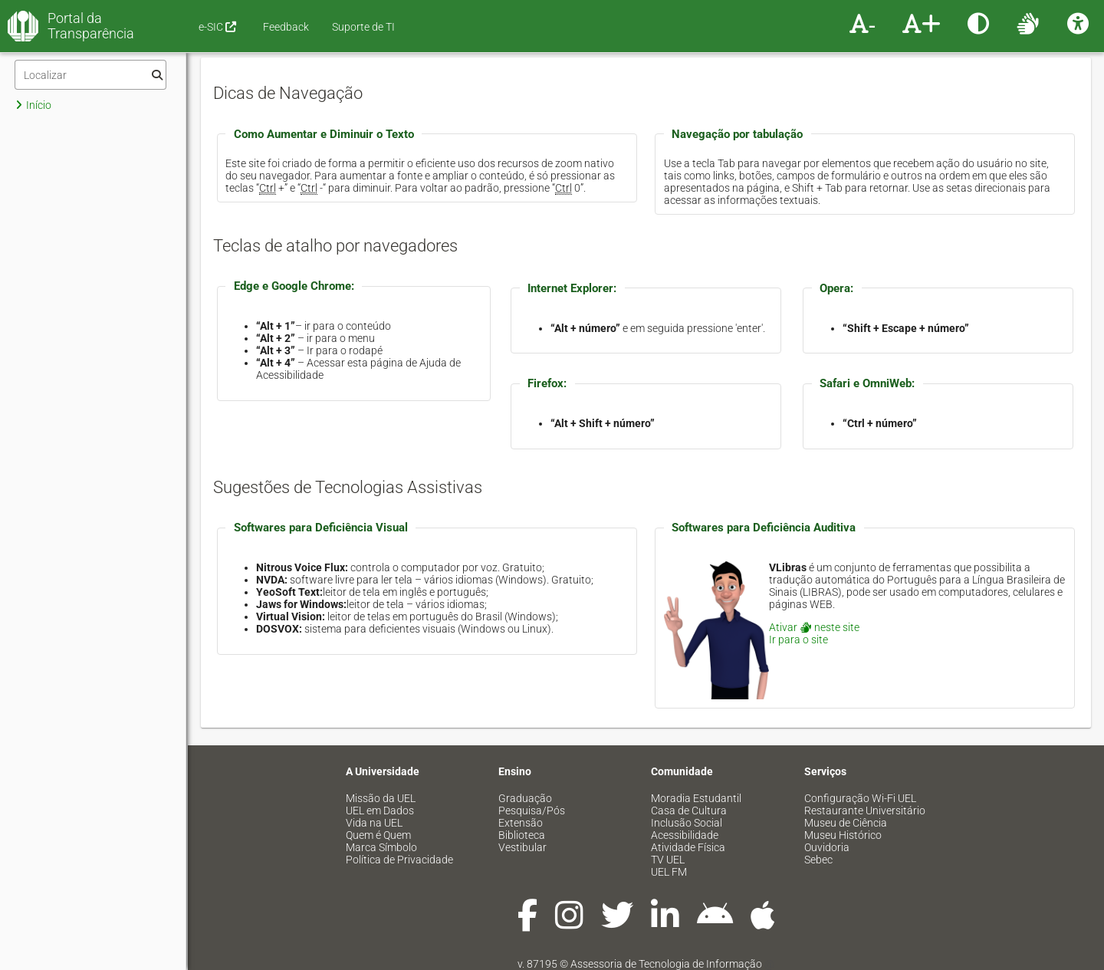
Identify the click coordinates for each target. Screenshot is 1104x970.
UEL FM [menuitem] (669, 872)
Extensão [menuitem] (520, 823)
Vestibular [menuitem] (522, 847)
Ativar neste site (814, 627)
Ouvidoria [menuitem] (826, 847)
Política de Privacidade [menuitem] (399, 859)
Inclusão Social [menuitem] (686, 823)
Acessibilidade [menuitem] (684, 835)
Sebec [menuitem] (818, 859)
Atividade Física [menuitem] (688, 847)
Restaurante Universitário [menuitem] (864, 810)
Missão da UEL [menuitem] (381, 798)
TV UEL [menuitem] (668, 859)
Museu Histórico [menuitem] (843, 835)
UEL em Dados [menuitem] (380, 810)
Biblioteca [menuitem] (521, 835)
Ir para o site (798, 639)
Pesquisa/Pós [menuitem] (531, 810)
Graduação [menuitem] (525, 798)
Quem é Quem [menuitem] (378, 835)
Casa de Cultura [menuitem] (689, 810)
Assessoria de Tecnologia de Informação (666, 964)
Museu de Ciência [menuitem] (845, 823)
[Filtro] (90, 75)
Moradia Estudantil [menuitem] (696, 798)
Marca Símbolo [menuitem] (381, 847)
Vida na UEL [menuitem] (374, 823)
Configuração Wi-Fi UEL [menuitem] (860, 798)
